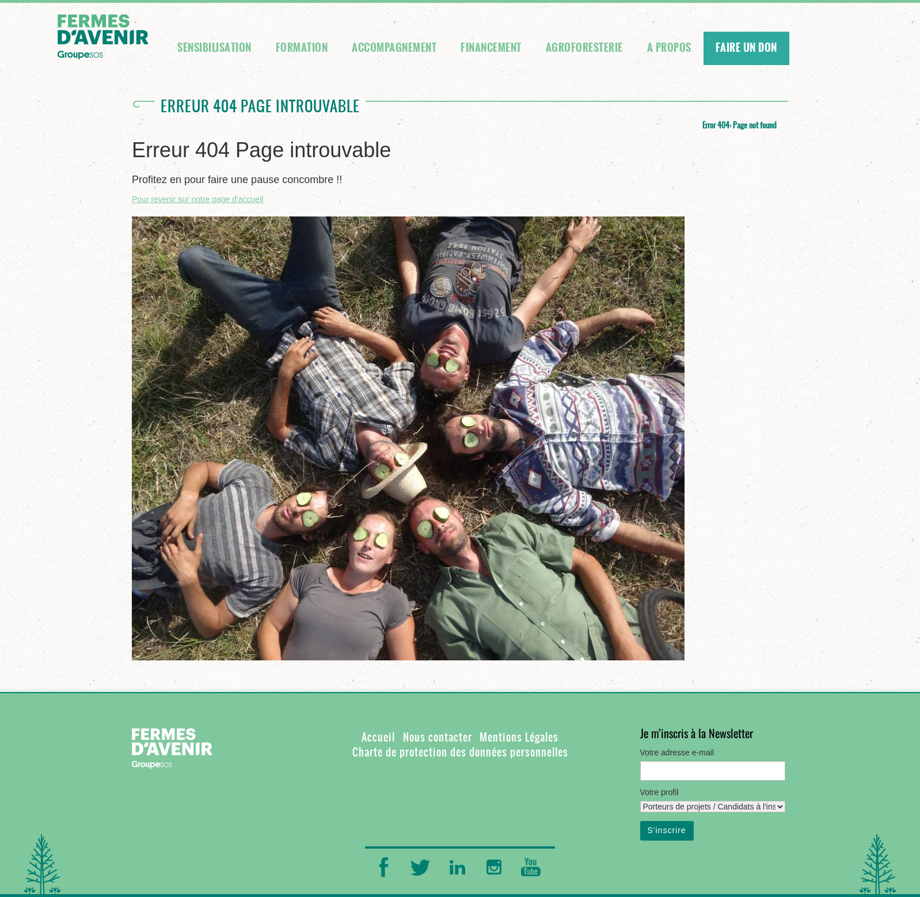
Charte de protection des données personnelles (460, 752)
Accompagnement (394, 48)
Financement (491, 48)
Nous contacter (437, 737)
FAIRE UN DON (746, 48)
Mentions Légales (519, 737)
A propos (669, 48)
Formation (302, 48)
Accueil (378, 737)
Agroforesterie (584, 48)
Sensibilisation (214, 48)
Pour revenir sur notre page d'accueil (197, 199)
